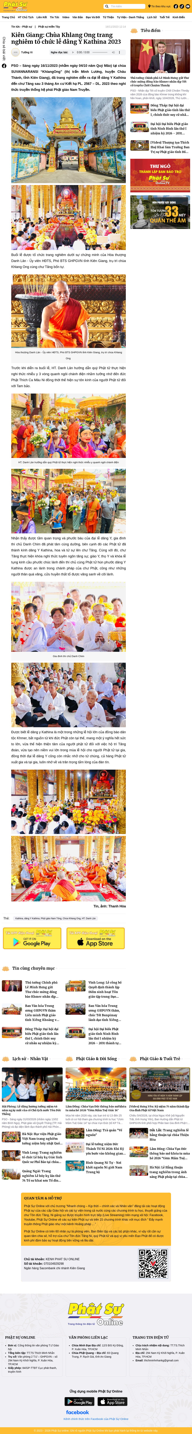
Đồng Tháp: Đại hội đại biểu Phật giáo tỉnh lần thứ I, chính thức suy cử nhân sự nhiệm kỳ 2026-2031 (41, 1038)
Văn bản (77, 17)
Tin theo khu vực (159, 6)
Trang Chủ (8, 17)
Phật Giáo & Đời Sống (96, 1058)
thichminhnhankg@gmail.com (161, 1360)
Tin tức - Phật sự (21, 26)
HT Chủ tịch (26, 17)
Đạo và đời (93, 17)
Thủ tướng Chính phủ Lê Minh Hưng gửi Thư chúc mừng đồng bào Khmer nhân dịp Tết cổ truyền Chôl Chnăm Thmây (159, 81)
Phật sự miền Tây (49, 26)
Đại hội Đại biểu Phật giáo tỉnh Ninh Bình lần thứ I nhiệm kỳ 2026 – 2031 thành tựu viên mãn (104, 1038)
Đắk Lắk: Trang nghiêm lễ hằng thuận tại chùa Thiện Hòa (169, 1134)
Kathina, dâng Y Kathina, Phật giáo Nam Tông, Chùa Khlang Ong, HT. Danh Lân (55, 918)
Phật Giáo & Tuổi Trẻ (160, 1058)
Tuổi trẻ (165, 17)
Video (65, 17)
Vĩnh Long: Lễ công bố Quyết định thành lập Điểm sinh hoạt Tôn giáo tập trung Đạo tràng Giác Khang (105, 992)
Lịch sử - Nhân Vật (30, 1058)
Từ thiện (108, 17)
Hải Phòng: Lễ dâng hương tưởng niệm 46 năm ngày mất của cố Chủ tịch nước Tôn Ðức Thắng (31, 1110)
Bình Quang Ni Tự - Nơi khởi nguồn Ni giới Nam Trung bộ (104, 1167)
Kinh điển (179, 17)
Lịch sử (152, 17)
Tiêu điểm (150, 30)
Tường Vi (27, 52)
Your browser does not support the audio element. (96, 52)
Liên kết (42, 17)
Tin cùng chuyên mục (33, 968)
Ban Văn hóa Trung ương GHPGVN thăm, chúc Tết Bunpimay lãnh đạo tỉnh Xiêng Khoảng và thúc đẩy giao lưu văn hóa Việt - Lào (105, 1020)
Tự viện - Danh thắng (130, 17)
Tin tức (54, 17)
